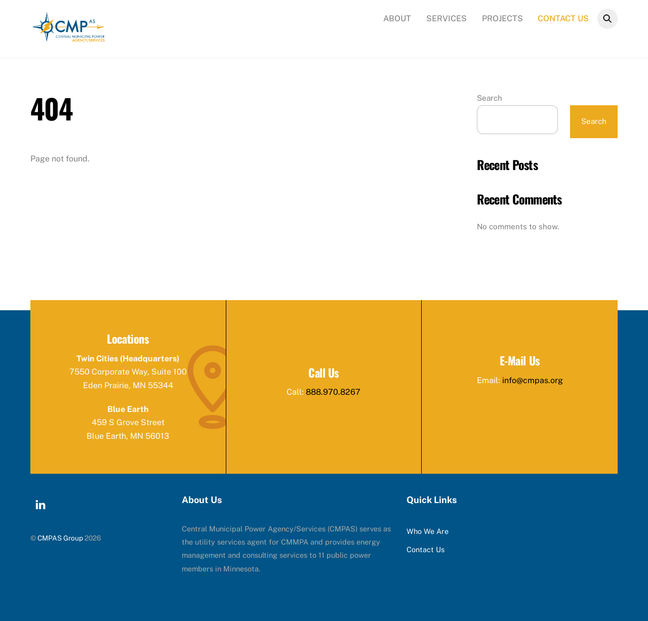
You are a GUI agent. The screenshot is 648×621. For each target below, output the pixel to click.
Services (446, 18)
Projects (502, 18)
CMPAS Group (60, 538)
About (397, 18)
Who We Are (428, 531)
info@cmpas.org (532, 380)
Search (489, 98)
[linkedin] (40, 503)
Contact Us (563, 18)
